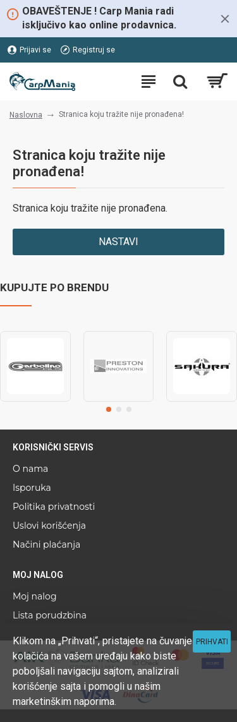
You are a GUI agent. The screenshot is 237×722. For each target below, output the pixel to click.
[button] (108, 409)
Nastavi (118, 242)
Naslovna (25, 115)
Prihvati (212, 641)
